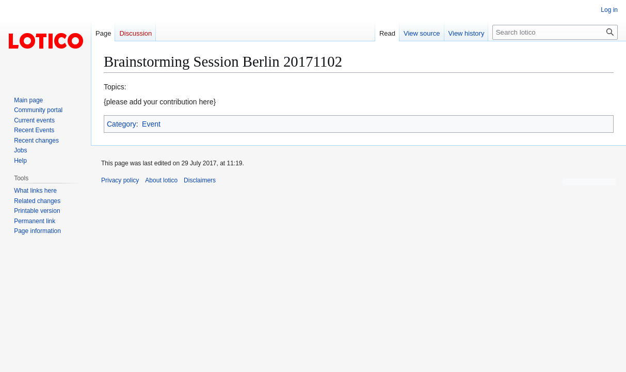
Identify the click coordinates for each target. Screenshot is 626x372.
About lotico (161, 180)
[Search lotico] (555, 32)
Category (121, 124)
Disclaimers (200, 180)
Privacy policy (120, 180)
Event (151, 124)
